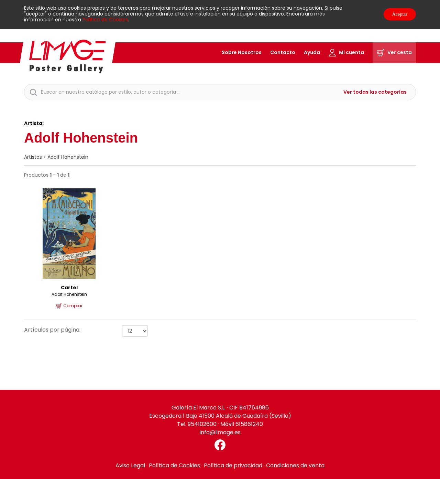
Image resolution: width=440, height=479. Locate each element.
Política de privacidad (233, 465)
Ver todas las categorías (375, 92)
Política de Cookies (105, 19)
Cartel (69, 287)
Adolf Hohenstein (67, 157)
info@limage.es (220, 432)
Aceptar (399, 14)
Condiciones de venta (295, 465)
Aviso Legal (130, 465)
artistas (33, 157)
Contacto (282, 52)
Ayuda (312, 52)
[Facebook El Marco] (220, 444)
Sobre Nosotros (242, 52)
